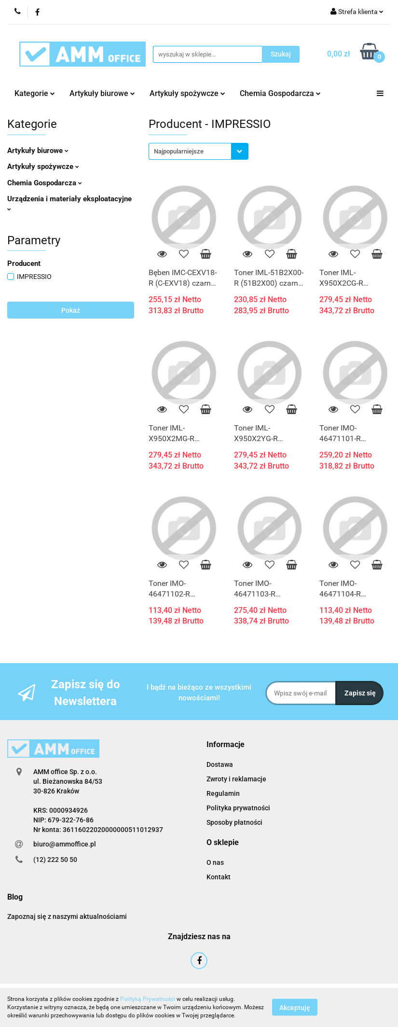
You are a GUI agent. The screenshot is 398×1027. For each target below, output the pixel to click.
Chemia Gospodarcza (280, 93)
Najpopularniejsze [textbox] (179, 151)
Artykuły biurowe (102, 93)
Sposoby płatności (234, 822)
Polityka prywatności (238, 808)
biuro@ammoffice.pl (64, 844)
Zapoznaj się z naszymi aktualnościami (67, 916)
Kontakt (218, 877)
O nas (215, 862)
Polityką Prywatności (147, 999)
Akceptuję (294, 1008)
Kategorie (34, 93)
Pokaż (70, 310)
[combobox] (198, 151)
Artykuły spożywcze (187, 93)
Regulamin (223, 793)
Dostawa (219, 764)
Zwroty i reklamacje (236, 779)
